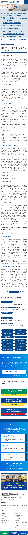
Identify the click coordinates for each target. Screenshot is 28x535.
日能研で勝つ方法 (14, 44)
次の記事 (22, 291)
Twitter (21, 495)
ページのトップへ (14, 421)
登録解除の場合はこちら (19, 376)
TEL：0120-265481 (14, 1)
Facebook (23, 495)
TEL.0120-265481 (14, 464)
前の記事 (6, 291)
